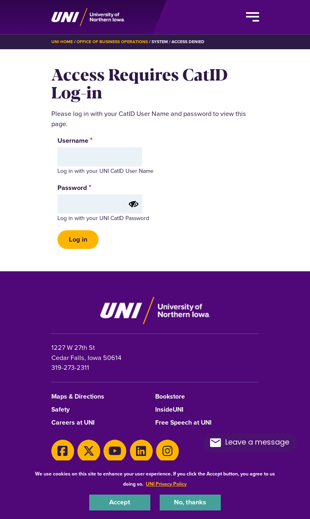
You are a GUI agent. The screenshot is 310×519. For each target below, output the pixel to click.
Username (72, 141)
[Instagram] (167, 451)
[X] (88, 451)
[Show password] (134, 204)
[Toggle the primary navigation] (252, 17)
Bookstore (170, 397)
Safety (60, 410)
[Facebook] (62, 451)
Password (72, 188)
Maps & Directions (77, 397)
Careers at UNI (73, 423)
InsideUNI (169, 410)
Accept (119, 502)
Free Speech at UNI (183, 423)
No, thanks (190, 502)
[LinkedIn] (141, 451)
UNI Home (62, 42)
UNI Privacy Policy (166, 484)
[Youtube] (114, 451)
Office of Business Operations (112, 42)
